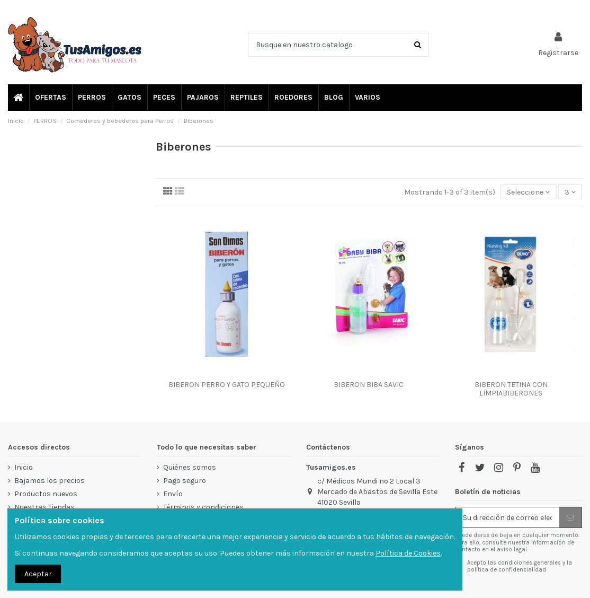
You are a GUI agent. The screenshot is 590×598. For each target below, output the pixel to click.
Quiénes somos (189, 467)
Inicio (23, 467)
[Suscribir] (570, 517)
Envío (173, 493)
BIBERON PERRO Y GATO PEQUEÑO (226, 384)
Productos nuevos (45, 493)
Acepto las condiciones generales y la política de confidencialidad (519, 566)
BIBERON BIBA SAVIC (369, 384)
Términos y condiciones (203, 507)
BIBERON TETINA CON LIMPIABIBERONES (511, 389)
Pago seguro (184, 480)
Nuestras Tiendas (44, 507)
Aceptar (38, 573)
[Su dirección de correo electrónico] (507, 517)
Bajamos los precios (49, 480)
